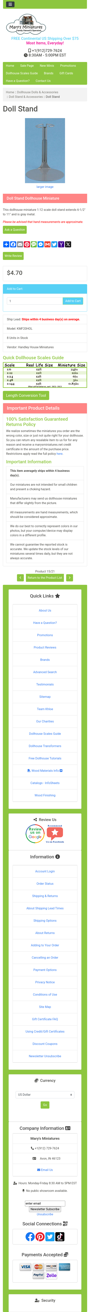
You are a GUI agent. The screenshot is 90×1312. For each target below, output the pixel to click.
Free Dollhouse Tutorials (45, 758)
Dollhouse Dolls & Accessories (37, 92)
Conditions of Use (45, 994)
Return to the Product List (45, 578)
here (60, 454)
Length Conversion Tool (26, 395)
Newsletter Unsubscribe (45, 1056)
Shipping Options (44, 920)
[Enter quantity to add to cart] (35, 301)
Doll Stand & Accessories (26, 97)
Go (45, 1105)
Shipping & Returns (45, 896)
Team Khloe (45, 709)
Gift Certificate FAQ (45, 1019)
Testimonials (45, 684)
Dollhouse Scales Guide (22, 73)
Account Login (45, 871)
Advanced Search (45, 672)
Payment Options (45, 970)
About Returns (45, 933)
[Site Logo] (45, 24)
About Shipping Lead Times (44, 908)
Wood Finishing (45, 795)
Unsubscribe (45, 1214)
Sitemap (45, 697)
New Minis (47, 65)
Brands (48, 73)
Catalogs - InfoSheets (45, 783)
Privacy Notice (45, 982)
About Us (45, 610)
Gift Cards (66, 73)
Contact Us (43, 81)
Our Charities (45, 721)
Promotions (68, 65)
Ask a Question (15, 229)
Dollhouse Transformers (45, 746)
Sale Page (27, 65)
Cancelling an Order (45, 957)
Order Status (45, 883)
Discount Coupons (45, 1044)
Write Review (13, 256)
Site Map (45, 1007)
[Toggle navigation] (10, 4)
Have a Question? (18, 81)
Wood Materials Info (45, 770)
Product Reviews (45, 647)
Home (10, 65)
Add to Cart (73, 301)
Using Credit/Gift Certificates (45, 1031)
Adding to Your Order (45, 945)
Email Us (45, 1170)
